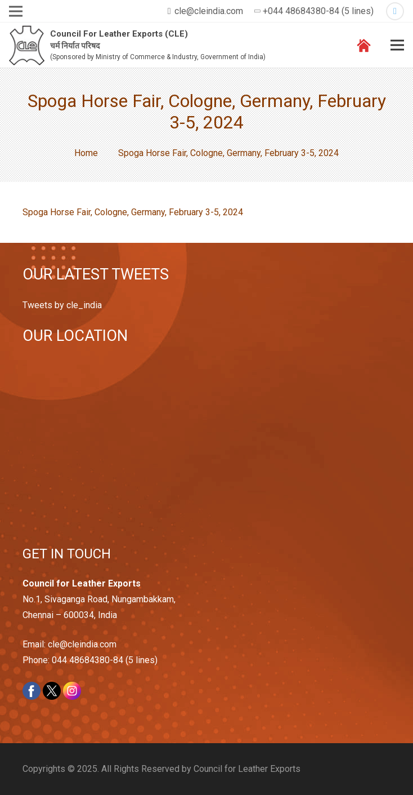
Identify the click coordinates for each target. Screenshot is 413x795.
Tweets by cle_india (62, 305)
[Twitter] (395, 11)
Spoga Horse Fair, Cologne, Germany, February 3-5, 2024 (133, 212)
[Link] (26, 45)
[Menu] (397, 45)
